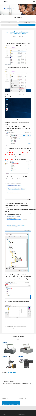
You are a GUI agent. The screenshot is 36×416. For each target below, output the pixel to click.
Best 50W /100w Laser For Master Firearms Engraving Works (12, 385)
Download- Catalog (27, 22)
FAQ (9, 22)
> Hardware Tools (21, 395)
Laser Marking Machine (21, 414)
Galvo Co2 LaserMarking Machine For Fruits (10, 379)
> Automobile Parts (5, 398)
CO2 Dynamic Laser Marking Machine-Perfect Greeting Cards (16, 326)
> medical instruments (22, 398)
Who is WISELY (4, 414)
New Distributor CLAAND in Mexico (8, 381)
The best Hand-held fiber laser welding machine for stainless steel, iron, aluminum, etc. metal (17, 383)
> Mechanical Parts (5, 395)
